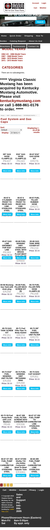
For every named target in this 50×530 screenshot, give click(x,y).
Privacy (32, 490)
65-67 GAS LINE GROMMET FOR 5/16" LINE (7, 245)
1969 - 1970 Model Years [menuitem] (12, 58)
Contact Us (33, 46)
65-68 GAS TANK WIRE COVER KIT (34, 243)
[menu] (24, 57)
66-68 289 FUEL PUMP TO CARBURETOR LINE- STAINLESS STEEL (34, 465)
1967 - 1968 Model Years (14, 115)
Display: (5, 133)
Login (44, 3)
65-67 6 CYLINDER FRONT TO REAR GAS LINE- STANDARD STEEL (20, 204)
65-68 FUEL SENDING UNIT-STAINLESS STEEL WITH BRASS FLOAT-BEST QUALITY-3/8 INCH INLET (21, 249)
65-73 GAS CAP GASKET (34, 373)
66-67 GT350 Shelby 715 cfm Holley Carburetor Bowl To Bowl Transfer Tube (21, 464)
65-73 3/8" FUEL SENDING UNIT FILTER (34, 331)
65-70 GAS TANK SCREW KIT (7, 330)
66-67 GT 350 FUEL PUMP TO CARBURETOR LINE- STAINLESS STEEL (34, 421)
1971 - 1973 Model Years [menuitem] (12, 60)
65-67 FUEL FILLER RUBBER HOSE (34, 201)
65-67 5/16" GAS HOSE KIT (34, 156)
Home (4, 36)
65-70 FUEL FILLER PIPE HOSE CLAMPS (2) (34, 288)
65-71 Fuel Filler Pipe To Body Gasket (21, 330)
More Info (7, 171)
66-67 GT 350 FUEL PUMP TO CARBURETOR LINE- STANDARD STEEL (6, 465)
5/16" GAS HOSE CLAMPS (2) (20, 156)
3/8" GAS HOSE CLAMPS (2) (7, 156)
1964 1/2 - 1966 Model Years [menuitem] (13, 54)
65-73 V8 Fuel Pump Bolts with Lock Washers (7, 418)
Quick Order (15, 36)
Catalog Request (18, 41)
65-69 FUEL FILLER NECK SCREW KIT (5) (21, 288)
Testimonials (19, 46)
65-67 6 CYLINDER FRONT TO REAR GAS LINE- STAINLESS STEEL (7, 204)
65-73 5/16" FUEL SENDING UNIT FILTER (7, 375)
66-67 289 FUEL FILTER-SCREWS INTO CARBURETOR (20, 418)
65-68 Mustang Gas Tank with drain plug (6, 287)
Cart (35, 8)
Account (35, 3)
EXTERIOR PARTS (29, 115)
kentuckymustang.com (20, 101)
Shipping (28, 36)
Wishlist (43, 8)
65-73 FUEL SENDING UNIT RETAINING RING (21, 376)
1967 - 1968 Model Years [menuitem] (12, 56)
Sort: (2, 127)
